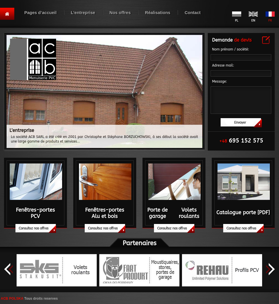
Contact (193, 12)
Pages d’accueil (40, 12)
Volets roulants (189, 213)
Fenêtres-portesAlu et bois (104, 213)
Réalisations (157, 12)
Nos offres (120, 12)
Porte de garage (157, 213)
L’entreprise (83, 12)
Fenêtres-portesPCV (35, 213)
